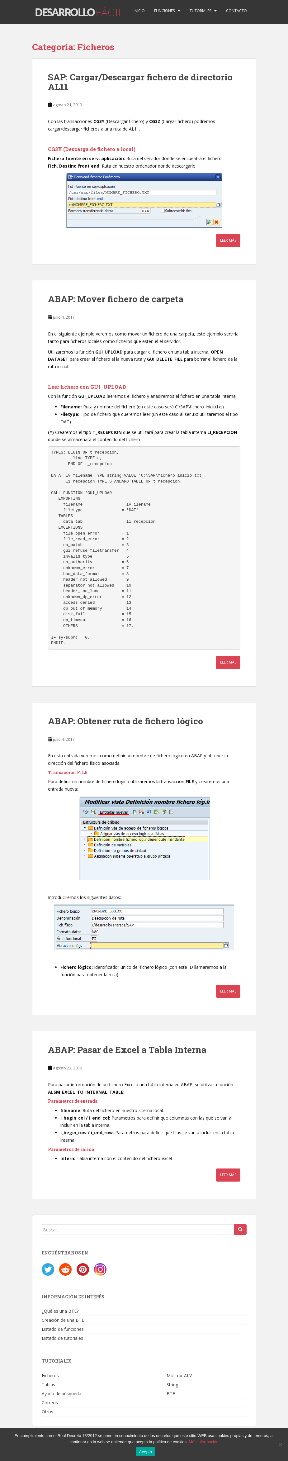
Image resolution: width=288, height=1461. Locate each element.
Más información (203, 1442)
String (172, 1384)
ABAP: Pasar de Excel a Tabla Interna (127, 1049)
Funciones (164, 10)
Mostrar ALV (179, 1375)
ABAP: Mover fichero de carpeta (115, 299)
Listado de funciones (63, 1329)
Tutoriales (200, 10)
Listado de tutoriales (62, 1338)
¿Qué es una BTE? (60, 1311)
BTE (171, 1394)
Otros (47, 1412)
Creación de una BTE (63, 1320)
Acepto (145, 1451)
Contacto (236, 10)
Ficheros (50, 1375)
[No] (280, 1444)
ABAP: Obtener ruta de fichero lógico (125, 721)
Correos (50, 1403)
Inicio (139, 10)
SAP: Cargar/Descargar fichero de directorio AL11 (140, 82)
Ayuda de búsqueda (61, 1394)
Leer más (228, 240)
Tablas (48, 1384)
